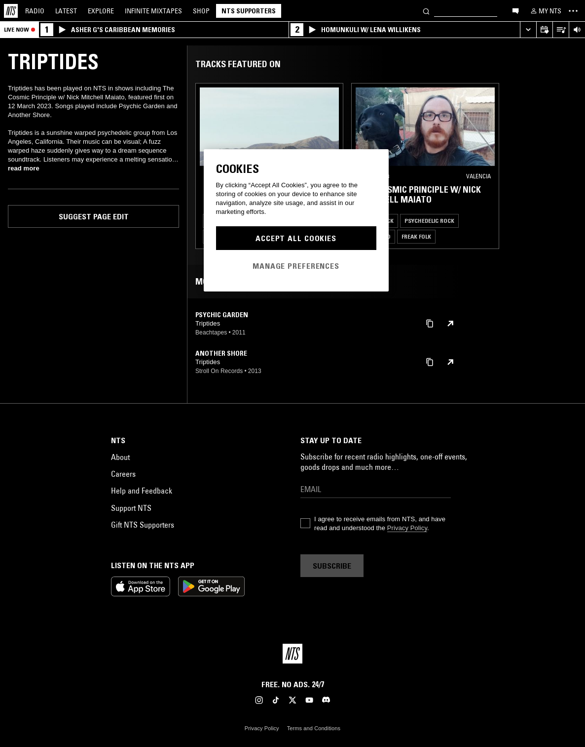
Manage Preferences (296, 266)
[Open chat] (515, 10)
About (120, 457)
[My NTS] (545, 10)
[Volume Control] (577, 30)
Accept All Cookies (296, 238)
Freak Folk (416, 236)
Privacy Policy (407, 528)
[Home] (11, 11)
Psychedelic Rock (429, 220)
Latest (66, 10)
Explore (101, 10)
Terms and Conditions (313, 728)
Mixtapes (153, 10)
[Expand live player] (528, 30)
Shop (201, 10)
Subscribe (332, 566)
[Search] (426, 10)
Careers (123, 474)
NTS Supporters (248, 10)
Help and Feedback (141, 491)
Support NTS (131, 508)
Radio (34, 10)
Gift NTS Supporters (142, 525)
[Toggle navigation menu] (573, 11)
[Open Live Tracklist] (560, 30)
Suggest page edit (94, 216)
